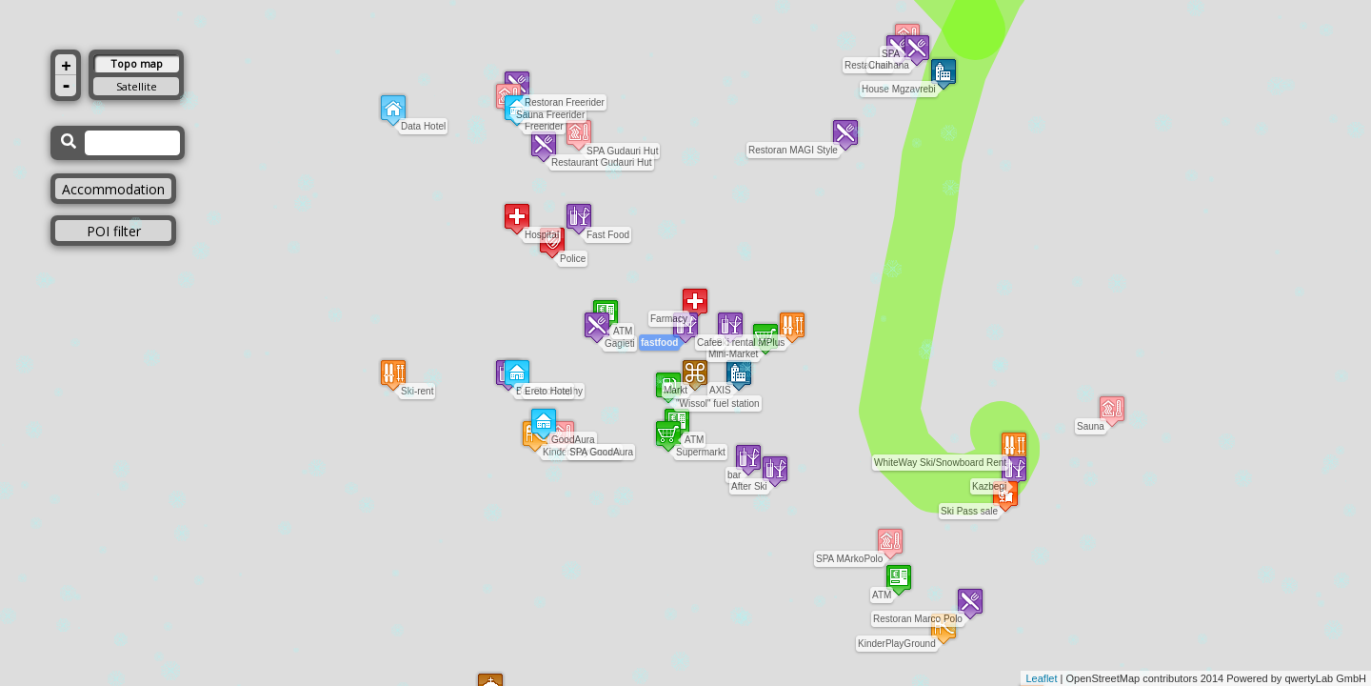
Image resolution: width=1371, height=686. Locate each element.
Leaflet (1041, 678)
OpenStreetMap (1103, 678)
